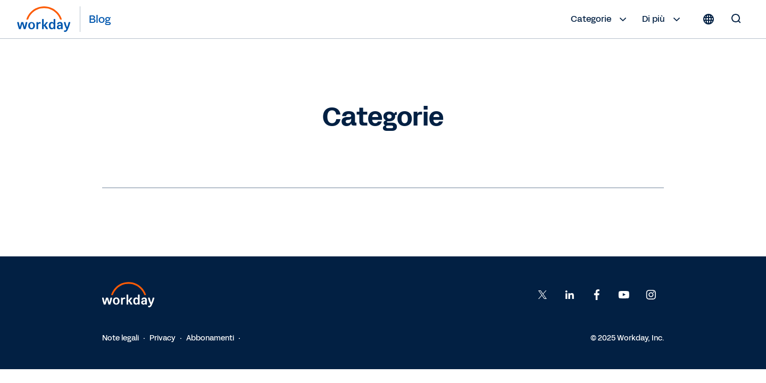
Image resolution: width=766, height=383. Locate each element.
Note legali (120, 338)
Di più (662, 19)
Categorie (600, 19)
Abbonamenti (210, 338)
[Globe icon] (708, 19)
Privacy (162, 338)
